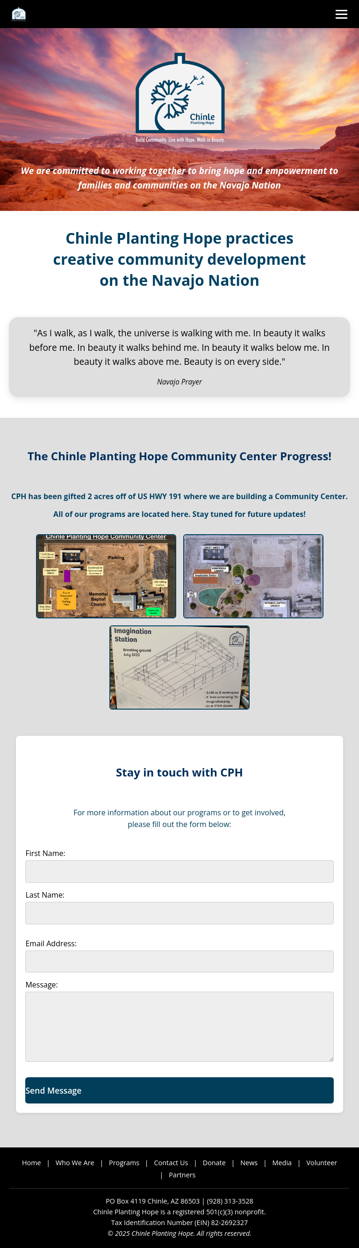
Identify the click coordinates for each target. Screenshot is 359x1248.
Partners (182, 1174)
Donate (214, 1162)
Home (31, 1162)
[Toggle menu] (341, 14)
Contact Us (171, 1162)
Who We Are (75, 1162)
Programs (124, 1162)
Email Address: (51, 943)
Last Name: (45, 895)
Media (282, 1162)
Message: (41, 985)
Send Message (53, 1090)
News (249, 1162)
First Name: (45, 853)
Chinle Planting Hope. (163, 1233)
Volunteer (321, 1162)
